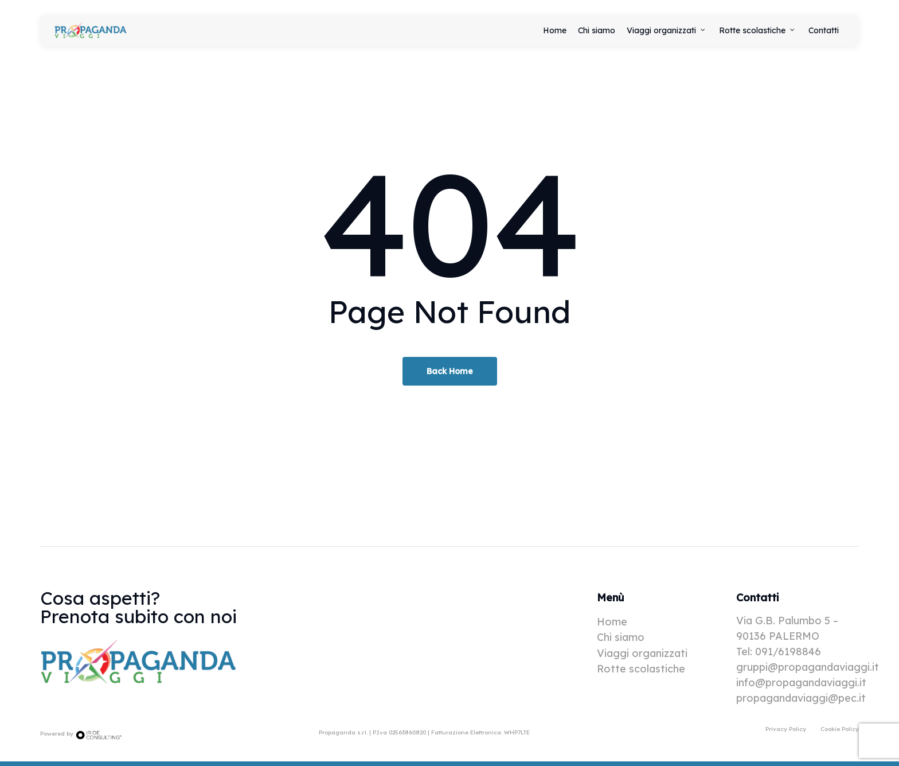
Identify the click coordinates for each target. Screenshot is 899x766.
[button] (785, 729)
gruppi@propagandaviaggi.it (807, 667)
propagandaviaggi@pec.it (801, 698)
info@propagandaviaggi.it (801, 682)
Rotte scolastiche (641, 668)
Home (612, 621)
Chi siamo (620, 637)
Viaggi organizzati (642, 653)
